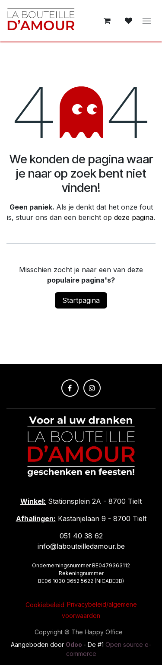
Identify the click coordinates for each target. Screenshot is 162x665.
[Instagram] (92, 388)
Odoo (74, 644)
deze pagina (133, 217)
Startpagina (81, 300)
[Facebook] (70, 388)
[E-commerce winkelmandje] (107, 21)
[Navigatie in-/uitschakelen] (147, 21)
